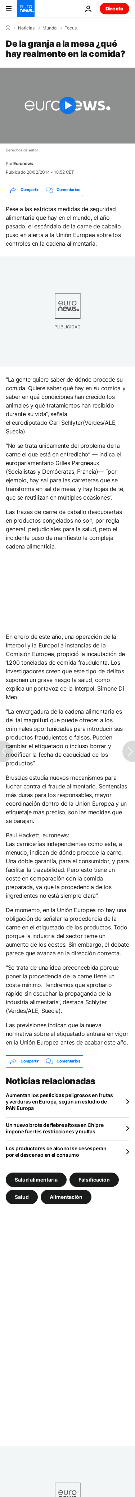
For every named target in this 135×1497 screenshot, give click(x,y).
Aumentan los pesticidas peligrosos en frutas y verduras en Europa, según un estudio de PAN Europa (59, 1101)
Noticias (26, 28)
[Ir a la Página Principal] (26, 8)
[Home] (8, 27)
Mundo (49, 28)
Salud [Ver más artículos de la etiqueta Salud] (22, 1196)
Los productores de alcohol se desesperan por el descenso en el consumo (56, 1151)
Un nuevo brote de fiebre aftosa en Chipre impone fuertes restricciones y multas (55, 1128)
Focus (70, 28)
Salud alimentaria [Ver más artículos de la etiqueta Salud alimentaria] (36, 1179)
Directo (114, 8)
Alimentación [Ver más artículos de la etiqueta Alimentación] (66, 1196)
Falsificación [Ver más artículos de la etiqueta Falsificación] (94, 1179)
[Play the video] (67, 106)
